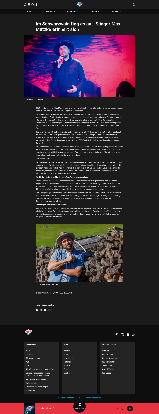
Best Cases (106, 373)
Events (51, 11)
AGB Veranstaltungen (35, 358)
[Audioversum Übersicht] (79, 406)
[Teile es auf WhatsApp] (49, 310)
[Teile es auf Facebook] (37, 310)
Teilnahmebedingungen (36, 379)
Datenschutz (31, 383)
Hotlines (67, 362)
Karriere (67, 365)
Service (117, 11)
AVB (27, 365)
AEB (27, 362)
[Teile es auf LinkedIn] (45, 310)
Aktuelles (73, 11)
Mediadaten (107, 365)
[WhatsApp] (25, 4)
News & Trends (108, 369)
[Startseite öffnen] (79, 4)
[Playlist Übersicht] (122, 408)
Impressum (30, 390)
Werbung (105, 351)
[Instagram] (29, 4)
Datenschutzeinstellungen (37, 387)
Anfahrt (67, 354)
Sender (95, 11)
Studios (67, 373)
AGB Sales (30, 354)
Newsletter (68, 358)
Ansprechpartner (109, 354)
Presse (66, 369)
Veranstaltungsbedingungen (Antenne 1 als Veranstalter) (38, 374)
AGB (28, 351)
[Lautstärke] (116, 408)
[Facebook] (33, 4)
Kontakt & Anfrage (109, 358)
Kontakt (67, 351)
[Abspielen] (130, 408)
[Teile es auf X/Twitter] (41, 310)
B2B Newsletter (108, 362)
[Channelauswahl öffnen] (134, 4)
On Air (30, 11)
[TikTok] (36, 4)
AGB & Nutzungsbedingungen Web (40, 369)
